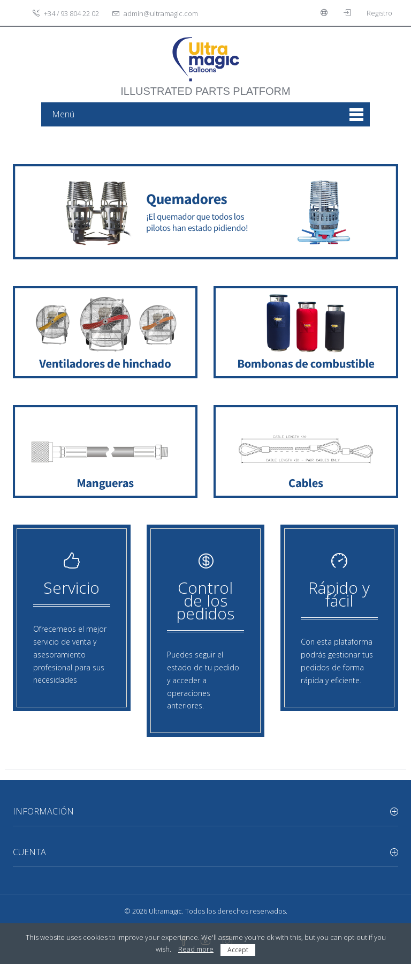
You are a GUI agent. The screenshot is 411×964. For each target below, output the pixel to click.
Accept (237, 949)
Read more (196, 949)
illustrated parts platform (205, 85)
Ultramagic (165, 911)
